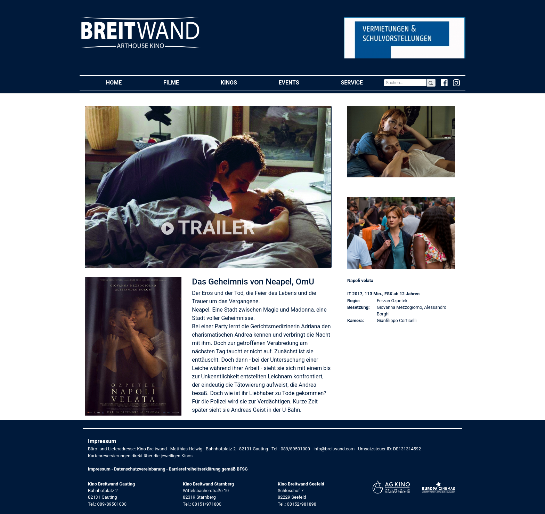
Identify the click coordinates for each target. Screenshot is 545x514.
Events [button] (299, 82)
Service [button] (362, 82)
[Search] (405, 83)
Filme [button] (181, 82)
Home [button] (124, 82)
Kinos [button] (239, 82)
